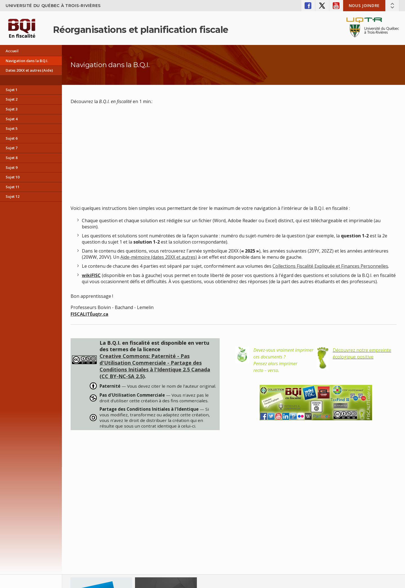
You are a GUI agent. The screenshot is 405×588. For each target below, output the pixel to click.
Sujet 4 (11, 118)
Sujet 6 (11, 138)
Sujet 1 (11, 89)
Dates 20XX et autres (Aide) (29, 70)
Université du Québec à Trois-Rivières (53, 5)
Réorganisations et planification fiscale (140, 29)
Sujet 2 (11, 99)
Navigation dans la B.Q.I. (27, 60)
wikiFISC (91, 275)
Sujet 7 (11, 147)
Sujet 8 (11, 157)
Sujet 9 (11, 167)
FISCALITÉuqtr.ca (89, 314)
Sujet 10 (12, 177)
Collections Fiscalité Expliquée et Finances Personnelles (330, 266)
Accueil (12, 50)
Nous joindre (364, 5)
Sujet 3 (11, 109)
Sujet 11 (12, 186)
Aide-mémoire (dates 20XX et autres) (158, 257)
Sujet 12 (12, 196)
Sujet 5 (11, 128)
